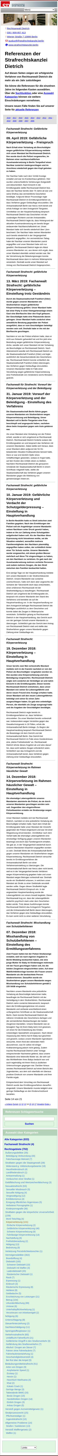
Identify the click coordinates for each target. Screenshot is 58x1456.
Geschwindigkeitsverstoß (19, 1357)
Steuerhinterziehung (17, 1323)
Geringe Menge (15, 1389)
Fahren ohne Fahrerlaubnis (20, 1350)
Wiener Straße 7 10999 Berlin (21, 36)
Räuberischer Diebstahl (20, 1274)
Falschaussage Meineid (19, 1159)
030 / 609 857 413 (15, 32)
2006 (32, 121)
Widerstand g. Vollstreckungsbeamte (26, 1166)
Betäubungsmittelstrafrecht (21, 1363)
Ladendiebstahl (16, 1271)
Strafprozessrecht (16, 1412)
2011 (50, 118)
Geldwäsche (13, 1293)
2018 (8, 118)
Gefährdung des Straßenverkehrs (23, 1344)
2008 (20, 121)
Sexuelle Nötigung (16, 1192)
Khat (11, 1383)
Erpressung (13, 1280)
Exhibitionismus (15, 1199)
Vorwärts (40, 1104)
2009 (14, 121)
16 (33, 1104)
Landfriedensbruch (16, 1172)
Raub (10, 1277)
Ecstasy (12, 1373)
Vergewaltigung (15, 1196)
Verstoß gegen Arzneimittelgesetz (24, 1409)
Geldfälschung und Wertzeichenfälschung (28, 1182)
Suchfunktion (23, 93)
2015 (26, 118)
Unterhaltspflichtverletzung (20, 1309)
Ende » (48, 1104)
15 (30, 1104)
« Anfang (8, 1104)
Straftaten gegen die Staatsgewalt (25, 1162)
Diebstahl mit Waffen (18, 1268)
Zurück (15, 1104)
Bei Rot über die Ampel (18, 1360)
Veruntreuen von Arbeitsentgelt (22, 1312)
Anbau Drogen (15, 1405)
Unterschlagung (15, 1319)
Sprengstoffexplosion (17, 1331)
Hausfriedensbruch (17, 1169)
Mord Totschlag (15, 1219)
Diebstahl (13, 1261)
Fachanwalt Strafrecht (19, 1144)
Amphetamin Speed (18, 1370)
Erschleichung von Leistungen (22, 1296)
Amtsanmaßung (15, 1175)
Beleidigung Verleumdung (20, 1156)
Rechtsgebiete (16, 1149)
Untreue (11, 1306)
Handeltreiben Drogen (19, 1399)
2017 (14, 118)
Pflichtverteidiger (15, 1416)
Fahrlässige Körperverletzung (23, 1235)
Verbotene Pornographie (19, 1205)
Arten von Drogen (16, 1367)
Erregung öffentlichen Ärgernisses (24, 1202)
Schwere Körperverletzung (21, 1231)
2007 (26, 121)
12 (22, 1104)
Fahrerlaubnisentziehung (19, 1354)
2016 (20, 118)
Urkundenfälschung (17, 1303)
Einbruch (12, 1284)
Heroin (11, 1376)
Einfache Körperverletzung (21, 1225)
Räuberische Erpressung (19, 1287)
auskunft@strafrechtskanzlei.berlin (24, 40)
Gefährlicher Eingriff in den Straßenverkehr (28, 1341)
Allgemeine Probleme (18, 1422)
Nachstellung (14, 1238)
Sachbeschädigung (17, 1327)
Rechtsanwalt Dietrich (17, 28)
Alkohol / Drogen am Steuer (21, 1347)
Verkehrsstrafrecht (17, 1334)
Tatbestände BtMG (17, 1392)
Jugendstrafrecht (16, 1419)
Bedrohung (13, 1247)
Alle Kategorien (16, 1139)
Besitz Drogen (16, 1396)
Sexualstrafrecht (16, 1186)
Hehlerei (11, 1290)
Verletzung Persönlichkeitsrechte (23, 1251)
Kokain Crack (15, 1386)
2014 (32, 118)
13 (25, 1104)
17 (35, 1104)
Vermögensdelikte (17, 1255)
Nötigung (12, 1244)
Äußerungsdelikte (16, 1152)
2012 (44, 118)
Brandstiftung (14, 1258)
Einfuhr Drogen (16, 1402)
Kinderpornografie (17, 1208)
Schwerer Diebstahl (18, 1264)
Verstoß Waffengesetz (18, 1429)
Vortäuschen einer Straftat (20, 1179)
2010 (8, 121)
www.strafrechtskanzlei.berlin (21, 45)
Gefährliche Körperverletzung (23, 1228)
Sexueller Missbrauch (18, 1189)
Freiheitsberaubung (17, 1241)
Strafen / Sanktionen (18, 1426)
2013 (38, 118)
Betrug (12, 1300)
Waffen (11, 1433)
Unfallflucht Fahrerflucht (19, 1338)
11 (20, 1104)
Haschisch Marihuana (19, 1380)
